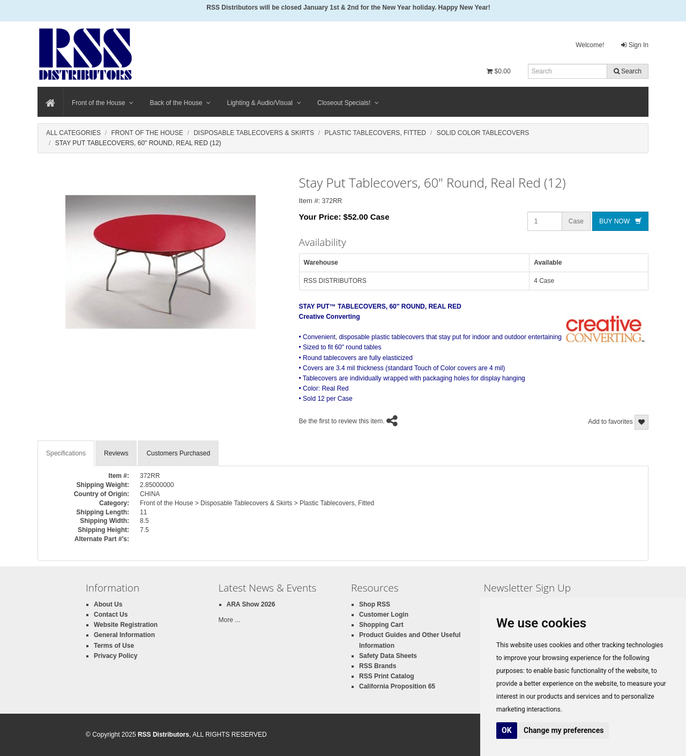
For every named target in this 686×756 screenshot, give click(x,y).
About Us (108, 604)
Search (628, 71)
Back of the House (180, 103)
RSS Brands (377, 666)
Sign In (634, 45)
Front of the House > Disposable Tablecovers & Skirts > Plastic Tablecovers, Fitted (257, 503)
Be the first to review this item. (342, 421)
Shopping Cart (381, 624)
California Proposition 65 (397, 686)
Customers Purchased (178, 453)
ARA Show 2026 (251, 604)
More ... (230, 620)
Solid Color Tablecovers (482, 133)
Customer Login (383, 614)
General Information (124, 635)
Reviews (116, 453)
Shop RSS (374, 604)
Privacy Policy (115, 656)
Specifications (66, 453)
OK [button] (507, 730)
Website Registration (126, 624)
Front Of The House (147, 133)
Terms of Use (114, 645)
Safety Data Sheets (388, 656)
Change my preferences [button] (563, 730)
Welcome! (590, 45)
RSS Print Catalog (386, 676)
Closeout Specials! (348, 103)
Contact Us (111, 614)
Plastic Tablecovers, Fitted (375, 133)
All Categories (73, 133)
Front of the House (102, 103)
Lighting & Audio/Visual (264, 103)
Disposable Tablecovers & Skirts (253, 133)
